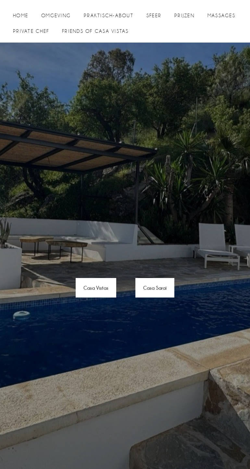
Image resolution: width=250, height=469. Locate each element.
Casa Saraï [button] (155, 287)
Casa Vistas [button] (95, 287)
